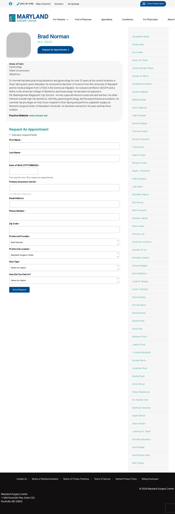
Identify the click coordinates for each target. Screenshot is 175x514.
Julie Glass (137, 186)
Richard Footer (139, 162)
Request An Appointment (54, 49)
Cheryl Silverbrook (141, 392)
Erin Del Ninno (139, 305)
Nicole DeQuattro (140, 139)
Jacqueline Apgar (140, 36)
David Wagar (138, 447)
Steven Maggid (139, 265)
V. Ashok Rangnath (141, 352)
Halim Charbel (139, 115)
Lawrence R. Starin (141, 431)
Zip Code (14, 224)
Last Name (15, 153)
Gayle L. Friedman (141, 170)
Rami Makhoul (139, 273)
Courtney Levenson (141, 241)
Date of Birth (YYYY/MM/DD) (24, 165)
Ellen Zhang (138, 463)
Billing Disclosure (150, 479)
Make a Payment (43, 4)
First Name (15, 140)
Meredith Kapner (140, 194)
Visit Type (14, 262)
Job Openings (73, 4)
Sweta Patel (138, 320)
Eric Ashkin (137, 52)
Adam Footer (138, 155)
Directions (59, 4)
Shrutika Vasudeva (141, 439)
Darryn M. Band (140, 60)
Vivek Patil (137, 328)
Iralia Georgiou (139, 178)
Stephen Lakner (140, 218)
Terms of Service (102, 479)
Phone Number (17, 211)
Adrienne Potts (139, 336)
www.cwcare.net (38, 115)
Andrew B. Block (140, 76)
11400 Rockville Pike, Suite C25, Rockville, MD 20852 (18, 498)
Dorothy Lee (138, 234)
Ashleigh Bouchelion (142, 83)
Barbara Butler (139, 99)
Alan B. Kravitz (139, 210)
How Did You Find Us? (20, 274)
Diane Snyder (138, 423)
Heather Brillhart (140, 91)
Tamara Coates (140, 131)
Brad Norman (139, 313)
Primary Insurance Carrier (23, 182)
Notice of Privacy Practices (76, 479)
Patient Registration (153, 3)
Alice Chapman (139, 107)
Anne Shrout (138, 384)
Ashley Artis (138, 44)
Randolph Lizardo (140, 257)
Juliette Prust (138, 344)
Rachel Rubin (138, 376)
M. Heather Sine (140, 399)
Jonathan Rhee (139, 368)
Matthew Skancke (141, 407)
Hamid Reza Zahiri (141, 455)
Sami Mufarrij (139, 297)
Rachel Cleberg (139, 123)
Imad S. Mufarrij (140, 289)
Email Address (16, 198)
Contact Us (22, 479)
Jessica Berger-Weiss (143, 68)
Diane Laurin (138, 226)
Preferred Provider (20, 236)
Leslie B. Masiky (140, 281)
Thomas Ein (138, 147)
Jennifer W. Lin (139, 249)
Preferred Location (19, 249)
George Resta (139, 360)
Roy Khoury (138, 202)
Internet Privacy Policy (126, 479)
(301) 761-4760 (25, 4)
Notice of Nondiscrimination (45, 479)
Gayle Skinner (138, 415)
